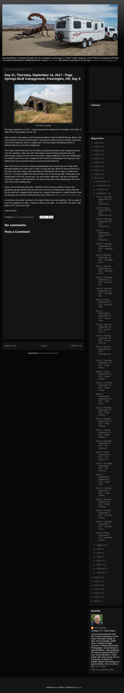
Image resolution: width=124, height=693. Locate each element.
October (100, 189)
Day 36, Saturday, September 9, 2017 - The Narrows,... (104, 444)
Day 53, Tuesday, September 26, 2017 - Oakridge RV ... (104, 247)
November (101, 185)
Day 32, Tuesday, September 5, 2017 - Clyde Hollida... (104, 491)
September (102, 193)
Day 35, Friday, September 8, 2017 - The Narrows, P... (103, 455)
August (100, 545)
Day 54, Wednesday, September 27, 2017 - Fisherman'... (104, 235)
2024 (96, 150)
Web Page (53, 60)
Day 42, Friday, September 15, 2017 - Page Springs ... (104, 375)
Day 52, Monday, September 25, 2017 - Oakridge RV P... (104, 258)
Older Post (76, 346)
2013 (96, 589)
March (100, 564)
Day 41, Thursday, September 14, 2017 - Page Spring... (104, 386)
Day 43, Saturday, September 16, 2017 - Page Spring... (104, 364)
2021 (96, 162)
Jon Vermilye (100, 628)
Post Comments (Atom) (49, 353)
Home (44, 346)
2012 (96, 593)
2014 (96, 585)
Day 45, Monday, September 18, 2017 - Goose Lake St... (104, 339)
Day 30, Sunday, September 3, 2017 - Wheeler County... (104, 514)
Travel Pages (100, 666)
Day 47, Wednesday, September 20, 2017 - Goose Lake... (104, 316)
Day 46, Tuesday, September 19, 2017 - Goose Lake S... (104, 328)
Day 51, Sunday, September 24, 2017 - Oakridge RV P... (104, 270)
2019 (96, 170)
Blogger (78, 687)
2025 (96, 147)
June (99, 553)
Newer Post (10, 346)
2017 (96, 178)
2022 (96, 158)
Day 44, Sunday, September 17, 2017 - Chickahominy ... (104, 352)
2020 (96, 166)
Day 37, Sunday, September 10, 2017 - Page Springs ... (104, 433)
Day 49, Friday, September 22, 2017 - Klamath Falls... (104, 303)
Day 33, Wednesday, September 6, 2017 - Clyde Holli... (103, 479)
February (101, 568)
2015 (96, 581)
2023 (96, 154)
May (99, 557)
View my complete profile (102, 669)
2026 (96, 143)
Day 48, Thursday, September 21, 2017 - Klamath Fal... (104, 281)
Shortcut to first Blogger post (104, 60)
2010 (96, 601)
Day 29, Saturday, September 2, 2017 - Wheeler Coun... (104, 525)
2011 (96, 597)
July (99, 549)
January (100, 572)
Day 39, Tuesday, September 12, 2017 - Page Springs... (104, 411)
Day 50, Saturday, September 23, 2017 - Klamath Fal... (104, 292)
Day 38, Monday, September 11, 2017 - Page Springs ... (104, 422)
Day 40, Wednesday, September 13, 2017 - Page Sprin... (104, 399)
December (101, 181)
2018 (96, 174)
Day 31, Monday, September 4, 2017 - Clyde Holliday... (103, 503)
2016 (96, 577)
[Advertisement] (43, 319)
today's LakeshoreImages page (67, 195)
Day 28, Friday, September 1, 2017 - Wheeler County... (104, 536)
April (99, 561)
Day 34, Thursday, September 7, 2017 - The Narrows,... (104, 467)
